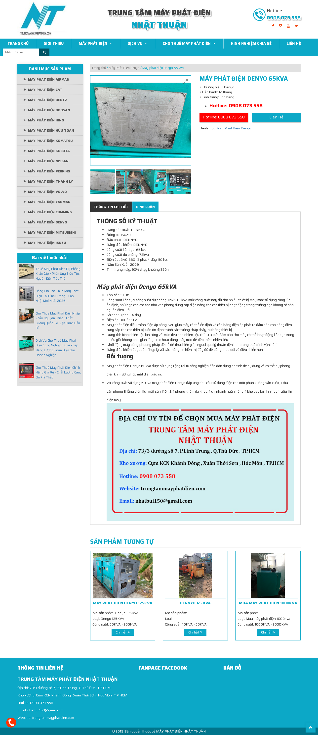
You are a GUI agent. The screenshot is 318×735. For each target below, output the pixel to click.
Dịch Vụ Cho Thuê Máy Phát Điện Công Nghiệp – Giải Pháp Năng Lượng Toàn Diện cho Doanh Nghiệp (57, 348)
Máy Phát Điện (96, 44)
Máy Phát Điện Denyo (47, 222)
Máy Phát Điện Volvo (47, 191)
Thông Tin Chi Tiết (111, 207)
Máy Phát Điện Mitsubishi (52, 232)
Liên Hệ (294, 44)
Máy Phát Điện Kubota (49, 151)
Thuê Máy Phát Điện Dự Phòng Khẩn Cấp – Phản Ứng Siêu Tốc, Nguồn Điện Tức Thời (58, 273)
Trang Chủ (18, 44)
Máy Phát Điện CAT (45, 89)
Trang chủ (98, 67)
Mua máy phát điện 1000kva (268, 603)
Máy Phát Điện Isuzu (47, 242)
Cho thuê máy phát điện (189, 44)
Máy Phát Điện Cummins (50, 212)
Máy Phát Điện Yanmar (49, 202)
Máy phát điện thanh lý (50, 181)
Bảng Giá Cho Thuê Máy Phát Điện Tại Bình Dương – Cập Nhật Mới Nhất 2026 (57, 296)
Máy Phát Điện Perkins (49, 171)
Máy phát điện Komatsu (50, 140)
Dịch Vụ (138, 44)
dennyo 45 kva (195, 603)
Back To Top (311, 728)
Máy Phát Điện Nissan (48, 161)
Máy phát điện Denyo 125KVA (122, 603)
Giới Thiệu (54, 44)
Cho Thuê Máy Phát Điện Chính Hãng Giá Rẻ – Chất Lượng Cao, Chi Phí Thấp (58, 372)
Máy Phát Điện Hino (46, 120)
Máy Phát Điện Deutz (47, 100)
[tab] (111, 206)
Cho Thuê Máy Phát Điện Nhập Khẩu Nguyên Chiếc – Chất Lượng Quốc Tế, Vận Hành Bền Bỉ (58, 320)
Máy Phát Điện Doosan (49, 110)
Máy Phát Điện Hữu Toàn (51, 130)
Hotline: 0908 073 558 (224, 117)
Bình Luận (145, 207)
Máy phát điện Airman (48, 79)
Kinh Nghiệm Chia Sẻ (251, 44)
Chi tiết (121, 632)
